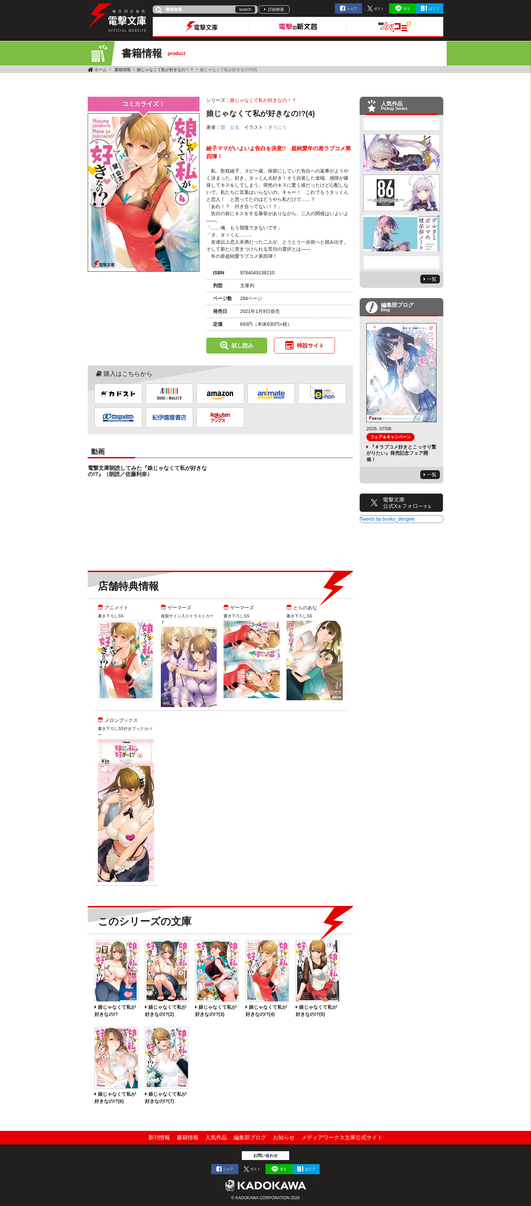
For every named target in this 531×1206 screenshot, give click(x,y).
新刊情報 (159, 1137)
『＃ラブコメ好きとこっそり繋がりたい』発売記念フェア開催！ (401, 453)
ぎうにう (277, 127)
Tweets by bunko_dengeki (387, 519)
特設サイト (310, 345)
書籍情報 (122, 69)
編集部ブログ (250, 1137)
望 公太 (229, 127)
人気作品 (216, 1137)
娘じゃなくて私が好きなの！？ (165, 69)
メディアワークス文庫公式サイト (342, 1137)
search (245, 9)
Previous (401, 124)
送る (406, 8)
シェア (352, 8)
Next (401, 262)
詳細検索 (276, 9)
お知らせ (284, 1137)
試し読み (242, 345)
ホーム (100, 69)
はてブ (434, 8)
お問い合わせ (265, 1155)
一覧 (432, 279)
